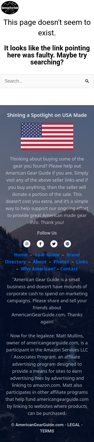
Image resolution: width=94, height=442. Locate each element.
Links (82, 262)
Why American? (38, 269)
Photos (61, 262)
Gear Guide (47, 255)
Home (21, 255)
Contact (69, 269)
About (40, 262)
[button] (75, 8)
